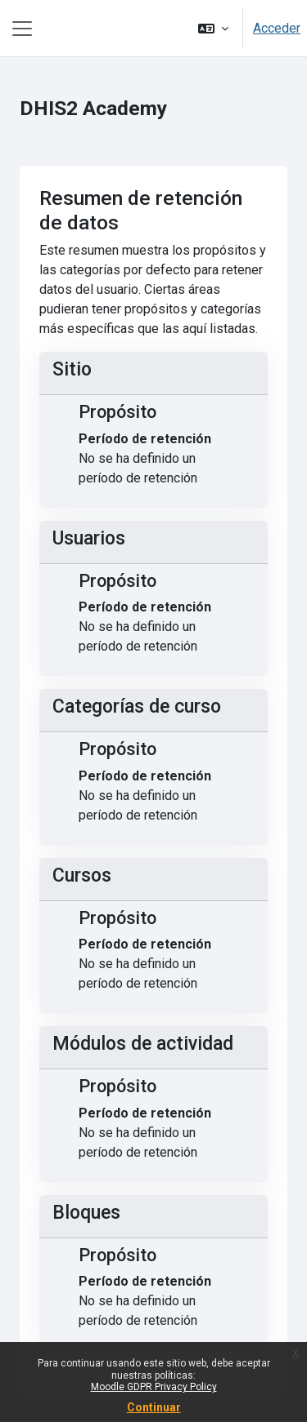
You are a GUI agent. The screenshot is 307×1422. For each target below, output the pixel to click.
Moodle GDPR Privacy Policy (154, 1387)
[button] (213, 28)
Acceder (276, 28)
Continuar (154, 1407)
